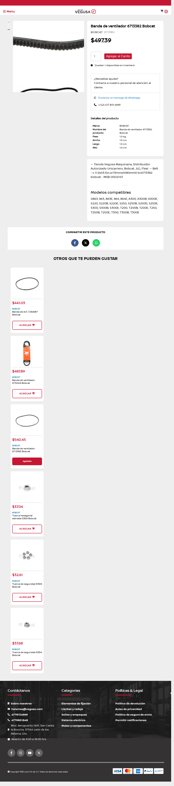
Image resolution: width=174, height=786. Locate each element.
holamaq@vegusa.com (25, 709)
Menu (9, 11)
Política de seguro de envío (133, 714)
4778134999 (18, 714)
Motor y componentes (76, 725)
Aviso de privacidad (128, 709)
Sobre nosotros (20, 703)
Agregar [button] (27, 325)
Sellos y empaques (74, 714)
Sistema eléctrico (73, 720)
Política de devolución (130, 703)
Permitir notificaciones (130, 720)
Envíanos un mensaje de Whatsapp (119, 97)
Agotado (27, 461)
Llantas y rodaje (72, 709)
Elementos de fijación (76, 703)
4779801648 (18, 720)
